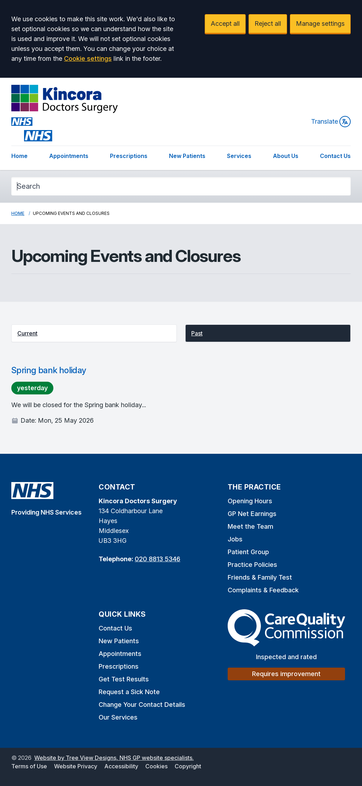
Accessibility (121, 766)
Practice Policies (252, 564)
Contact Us (335, 155)
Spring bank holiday (48, 370)
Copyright (188, 766)
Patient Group (248, 552)
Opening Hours (250, 501)
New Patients (187, 155)
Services (239, 155)
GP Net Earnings (252, 513)
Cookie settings (88, 58)
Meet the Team (250, 526)
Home (19, 155)
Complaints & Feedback (263, 590)
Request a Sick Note (129, 692)
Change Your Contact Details (142, 704)
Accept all (225, 23)
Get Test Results (124, 679)
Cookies (156, 766)
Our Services (118, 717)
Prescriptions (128, 155)
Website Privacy (75, 766)
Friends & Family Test (260, 577)
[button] (94, 333)
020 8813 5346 (157, 559)
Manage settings (320, 23)
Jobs (235, 539)
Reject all (268, 23)
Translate (331, 121)
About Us (285, 155)
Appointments (68, 155)
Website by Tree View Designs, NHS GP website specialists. (114, 757)
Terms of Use (29, 766)
